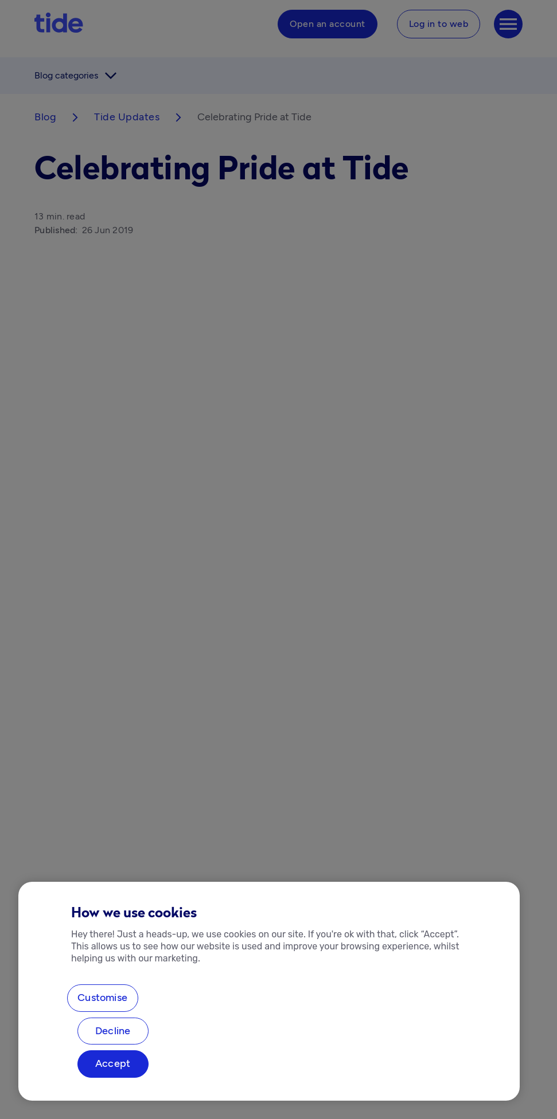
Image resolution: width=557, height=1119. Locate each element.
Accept (112, 1063)
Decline (112, 1030)
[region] (269, 991)
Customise (102, 997)
